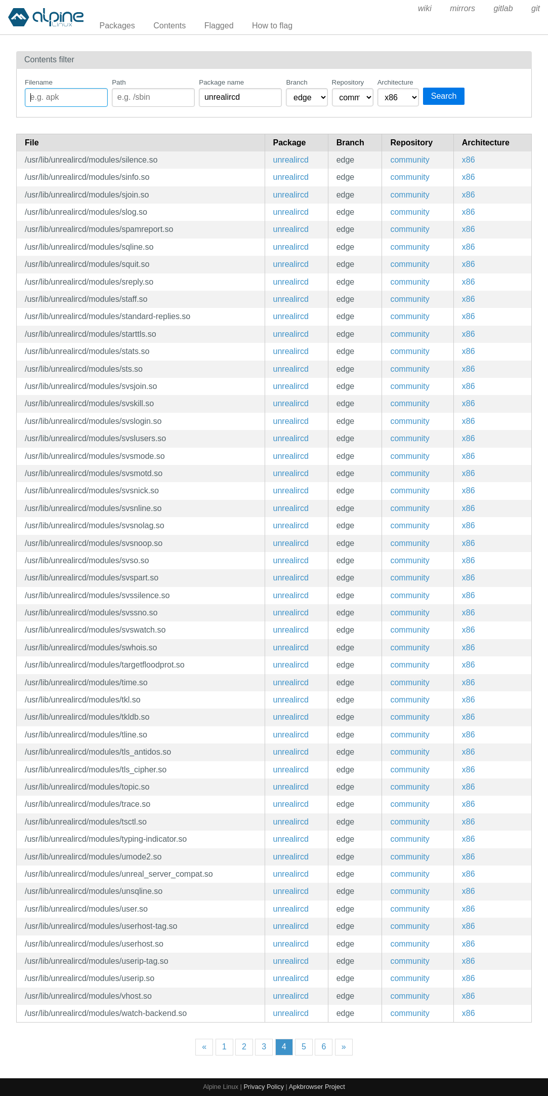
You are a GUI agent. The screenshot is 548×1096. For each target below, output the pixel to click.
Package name (221, 82)
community (409, 159)
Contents (169, 25)
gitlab (503, 8)
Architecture (395, 82)
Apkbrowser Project (317, 1086)
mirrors (462, 8)
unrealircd (291, 159)
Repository (348, 82)
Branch (296, 82)
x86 (468, 159)
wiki (425, 8)
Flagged (219, 25)
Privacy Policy (263, 1086)
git (535, 8)
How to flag (272, 25)
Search (444, 96)
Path (118, 82)
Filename (39, 82)
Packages (117, 25)
